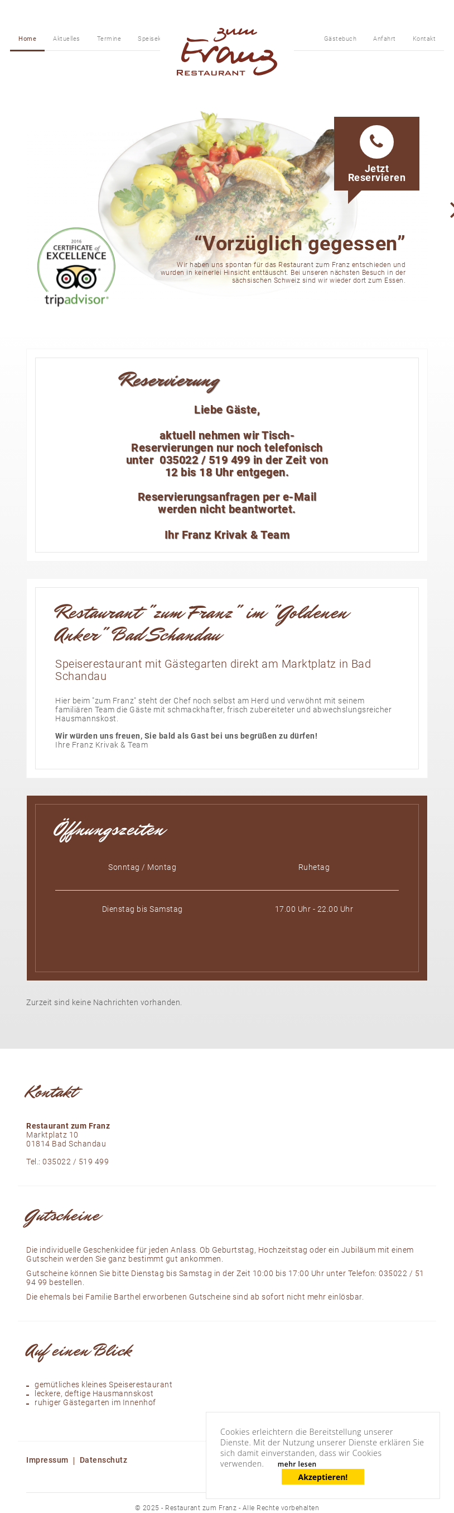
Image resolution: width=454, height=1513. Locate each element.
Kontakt (424, 38)
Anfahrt (384, 38)
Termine (109, 38)
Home (27, 38)
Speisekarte (155, 38)
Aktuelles (66, 38)
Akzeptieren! (323, 1477)
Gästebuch (340, 38)
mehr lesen (297, 1464)
